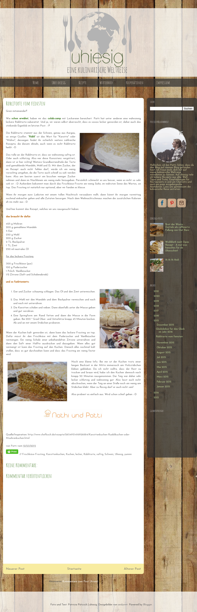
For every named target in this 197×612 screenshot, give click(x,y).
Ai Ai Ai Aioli (172, 260)
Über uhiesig (59, 82)
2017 (156, 311)
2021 (156, 291)
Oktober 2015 (165, 347)
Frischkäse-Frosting (33, 454)
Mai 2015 (162, 367)
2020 (157, 296)
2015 (156, 320)
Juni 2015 (162, 362)
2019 (157, 301)
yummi (128, 454)
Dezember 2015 (166, 325)
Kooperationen (134, 82)
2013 (156, 397)
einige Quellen (18, 136)
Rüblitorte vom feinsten (169, 336)
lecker (78, 454)
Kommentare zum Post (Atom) (80, 581)
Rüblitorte (89, 454)
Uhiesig (119, 454)
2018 (157, 306)
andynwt (123, 604)
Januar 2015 (164, 386)
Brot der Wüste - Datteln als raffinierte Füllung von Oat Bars (177, 227)
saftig (99, 454)
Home (36, 82)
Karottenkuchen (55, 454)
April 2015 (162, 372)
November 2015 (166, 343)
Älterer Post (132, 568)
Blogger (147, 604)
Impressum (163, 82)
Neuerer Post (15, 568)
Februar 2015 (164, 382)
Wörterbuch (106, 82)
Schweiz (109, 454)
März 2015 (163, 377)
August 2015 (164, 352)
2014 (156, 393)
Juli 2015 (162, 357)
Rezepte (82, 82)
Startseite (74, 568)
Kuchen (70, 454)
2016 (157, 316)
